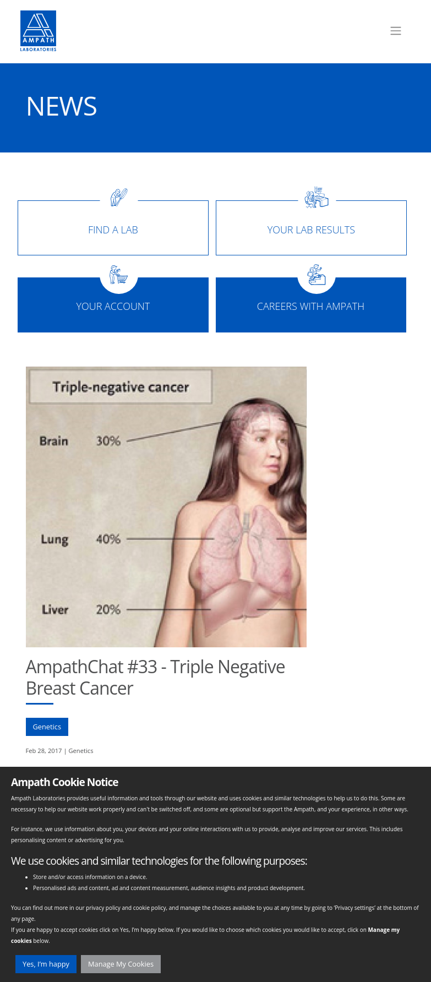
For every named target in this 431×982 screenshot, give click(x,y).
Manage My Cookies (121, 964)
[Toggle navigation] (396, 30)
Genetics (47, 727)
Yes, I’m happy (46, 964)
